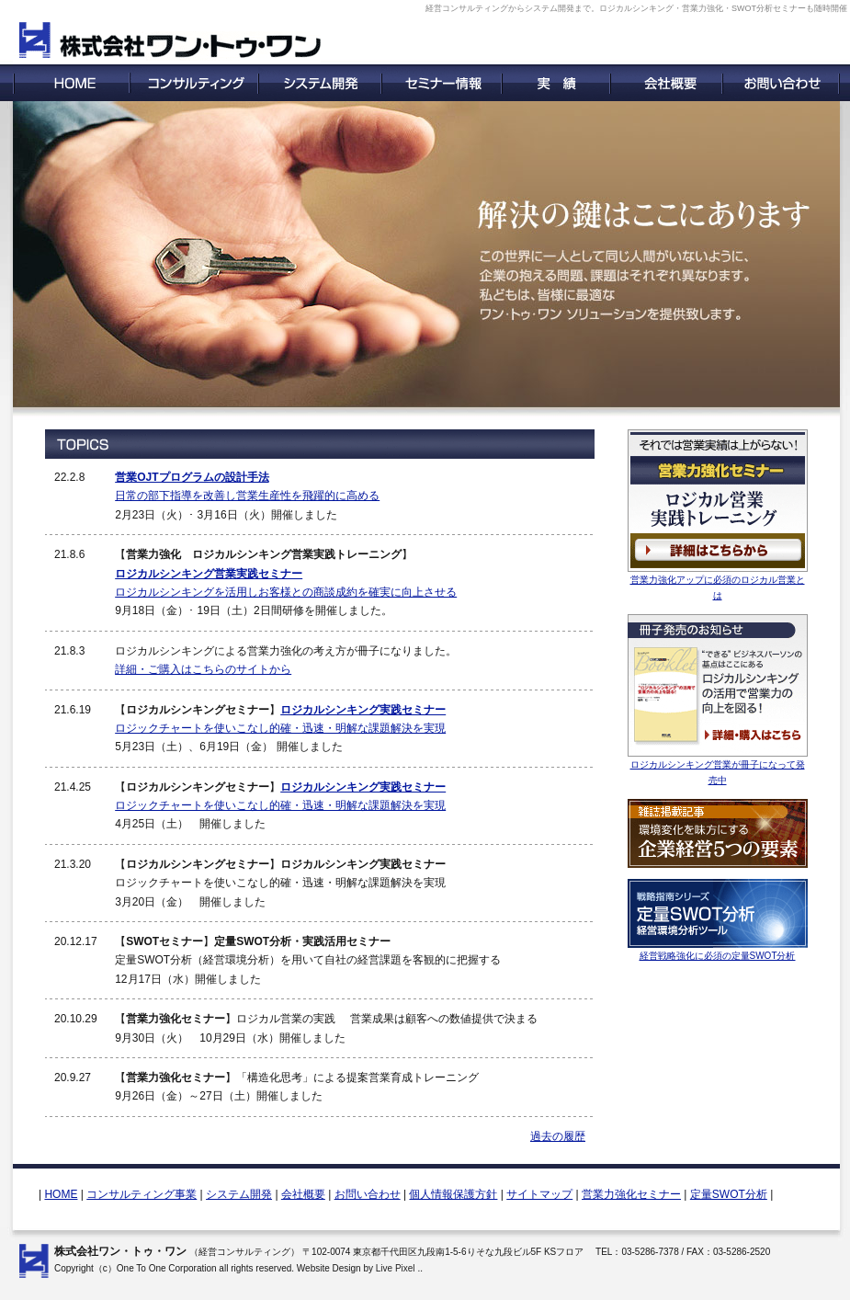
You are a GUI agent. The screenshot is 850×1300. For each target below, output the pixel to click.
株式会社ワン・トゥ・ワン (120, 1251)
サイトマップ (539, 1194)
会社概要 (303, 1194)
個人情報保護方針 (453, 1194)
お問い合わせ (367, 1194)
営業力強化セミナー (631, 1194)
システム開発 (239, 1194)
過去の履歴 (557, 1136)
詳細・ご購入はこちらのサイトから (203, 669)
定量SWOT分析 (728, 1194)
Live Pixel (395, 1268)
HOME (60, 1194)
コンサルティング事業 (141, 1194)
